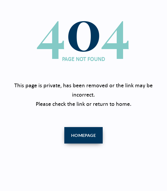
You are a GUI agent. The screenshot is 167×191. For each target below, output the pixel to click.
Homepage (83, 135)
